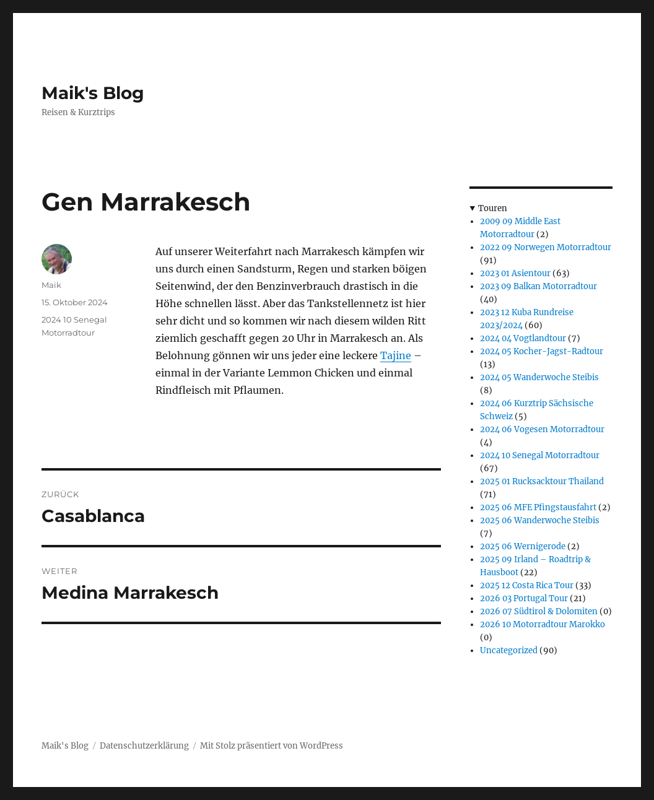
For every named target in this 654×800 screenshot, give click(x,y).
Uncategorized (509, 650)
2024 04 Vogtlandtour (523, 338)
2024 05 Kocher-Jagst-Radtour (541, 351)
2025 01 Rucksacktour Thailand (542, 481)
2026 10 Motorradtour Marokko (542, 624)
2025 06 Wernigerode (522, 546)
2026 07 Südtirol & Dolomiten (539, 611)
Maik (51, 285)
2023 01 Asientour (515, 273)
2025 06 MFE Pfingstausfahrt (538, 507)
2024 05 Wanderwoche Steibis (539, 377)
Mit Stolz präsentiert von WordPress (271, 746)
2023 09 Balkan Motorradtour (538, 286)
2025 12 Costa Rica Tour (526, 585)
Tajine (395, 355)
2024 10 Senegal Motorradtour (540, 455)
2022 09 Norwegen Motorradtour (545, 247)
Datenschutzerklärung (144, 746)
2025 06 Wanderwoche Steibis (540, 520)
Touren (492, 208)
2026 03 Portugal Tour (524, 598)
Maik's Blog (92, 92)
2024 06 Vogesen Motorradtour (542, 429)
